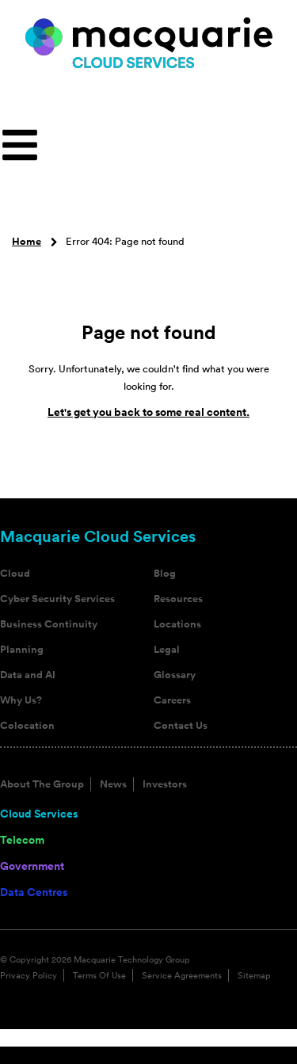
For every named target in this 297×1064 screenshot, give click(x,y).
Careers (172, 700)
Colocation (27, 726)
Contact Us (181, 726)
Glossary (175, 675)
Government (32, 866)
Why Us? (21, 700)
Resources (178, 599)
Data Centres (33, 892)
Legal (167, 650)
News (113, 784)
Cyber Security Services (57, 599)
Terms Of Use (99, 975)
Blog (165, 573)
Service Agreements (182, 975)
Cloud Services (39, 814)
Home (26, 242)
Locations (177, 624)
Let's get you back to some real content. (148, 412)
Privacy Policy (28, 975)
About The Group (42, 784)
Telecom (22, 840)
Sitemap (254, 975)
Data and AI (27, 675)
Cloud (15, 573)
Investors (165, 784)
